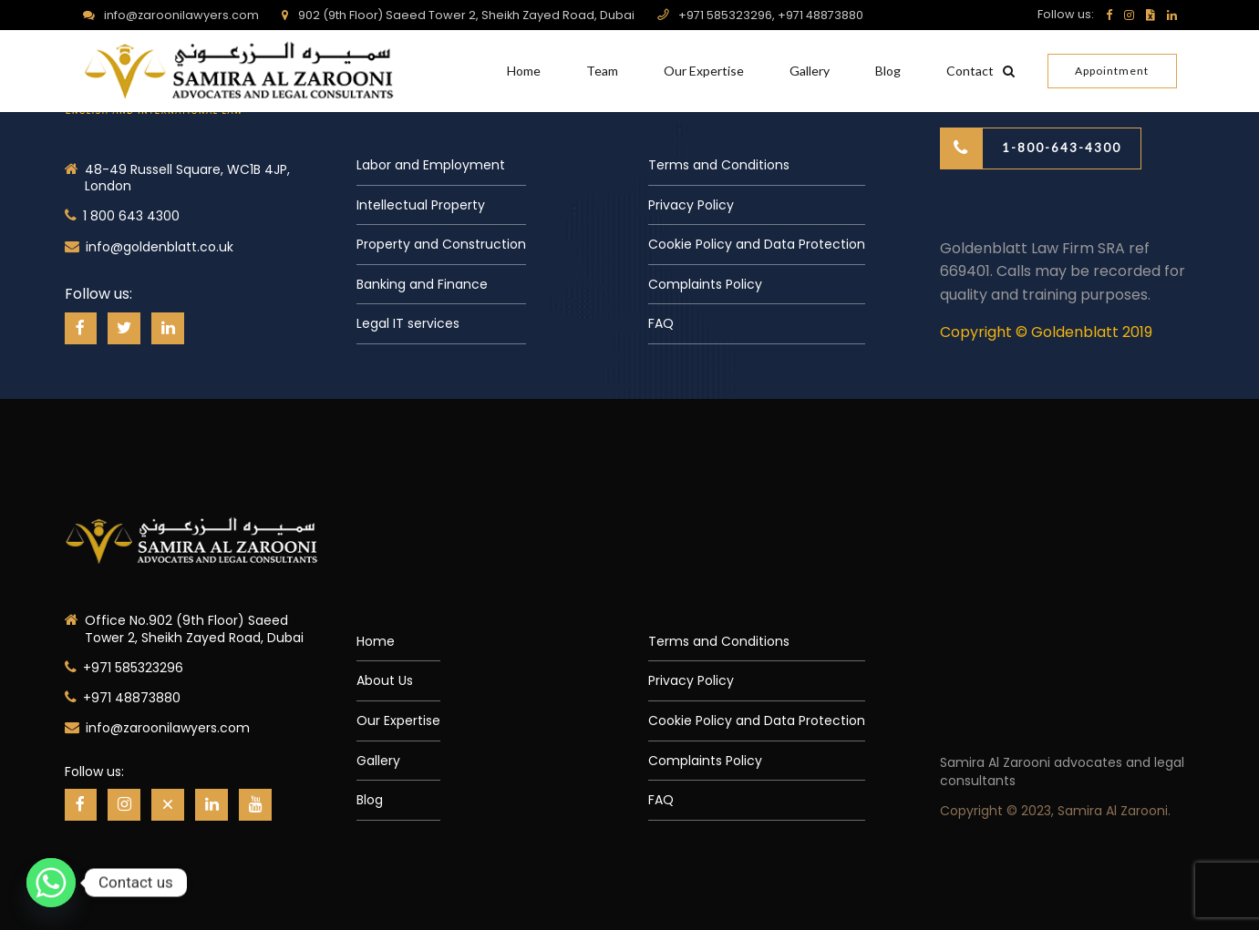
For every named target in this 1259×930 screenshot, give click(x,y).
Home (524, 70)
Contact (970, 70)
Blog (888, 70)
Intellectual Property (420, 205)
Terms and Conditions (718, 165)
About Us (384, 680)
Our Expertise (704, 70)
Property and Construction (441, 244)
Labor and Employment (430, 165)
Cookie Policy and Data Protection (756, 244)
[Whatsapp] (51, 882)
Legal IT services (407, 323)
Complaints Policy (705, 284)
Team (602, 70)
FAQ (661, 323)
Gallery (809, 70)
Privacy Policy (691, 205)
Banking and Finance (422, 284)
